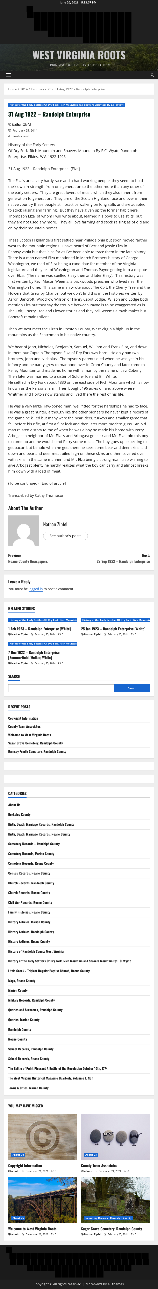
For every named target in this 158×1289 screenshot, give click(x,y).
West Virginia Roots (79, 54)
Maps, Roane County (21, 980)
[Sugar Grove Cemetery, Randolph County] (115, 1200)
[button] (8, 75)
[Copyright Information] (42, 1137)
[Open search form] (152, 75)
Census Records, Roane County (29, 873)
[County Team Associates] (115, 1137)
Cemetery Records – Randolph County (34, 843)
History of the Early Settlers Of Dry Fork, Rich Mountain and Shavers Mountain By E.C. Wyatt (66, 104)
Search (14, 676)
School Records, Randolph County (30, 1048)
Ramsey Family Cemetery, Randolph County (37, 751)
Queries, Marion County (24, 1019)
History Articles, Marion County (29, 921)
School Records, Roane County (28, 1058)
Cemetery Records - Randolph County (108, 1218)
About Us (14, 804)
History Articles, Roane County (29, 941)
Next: (114, 558)
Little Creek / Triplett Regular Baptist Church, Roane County (49, 970)
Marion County (18, 990)
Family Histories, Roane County (29, 912)
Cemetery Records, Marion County (31, 853)
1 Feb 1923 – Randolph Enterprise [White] (39, 628)
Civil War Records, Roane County (30, 902)
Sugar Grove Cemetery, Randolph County (35, 743)
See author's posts (65, 535)
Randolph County (19, 1029)
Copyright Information (23, 718)
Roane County (17, 1039)
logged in (36, 589)
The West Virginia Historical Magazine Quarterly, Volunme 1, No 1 (50, 1078)
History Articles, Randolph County (31, 931)
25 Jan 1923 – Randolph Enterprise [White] (113, 628)
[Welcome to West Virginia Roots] (42, 1200)
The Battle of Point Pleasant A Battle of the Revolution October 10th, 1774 (58, 1068)
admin (15, 1171)
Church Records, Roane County (29, 892)
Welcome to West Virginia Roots (29, 734)
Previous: (43, 558)
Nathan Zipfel (21, 124)
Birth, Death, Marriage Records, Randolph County (41, 824)
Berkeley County (19, 814)
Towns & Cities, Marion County (28, 1087)
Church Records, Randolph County (31, 882)
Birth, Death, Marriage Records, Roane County (39, 834)
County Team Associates (24, 726)
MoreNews (94, 1284)
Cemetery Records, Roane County (31, 863)
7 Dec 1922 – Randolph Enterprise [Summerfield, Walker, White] (33, 655)
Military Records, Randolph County (31, 1000)
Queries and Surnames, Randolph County (35, 1009)
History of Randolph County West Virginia (36, 951)
